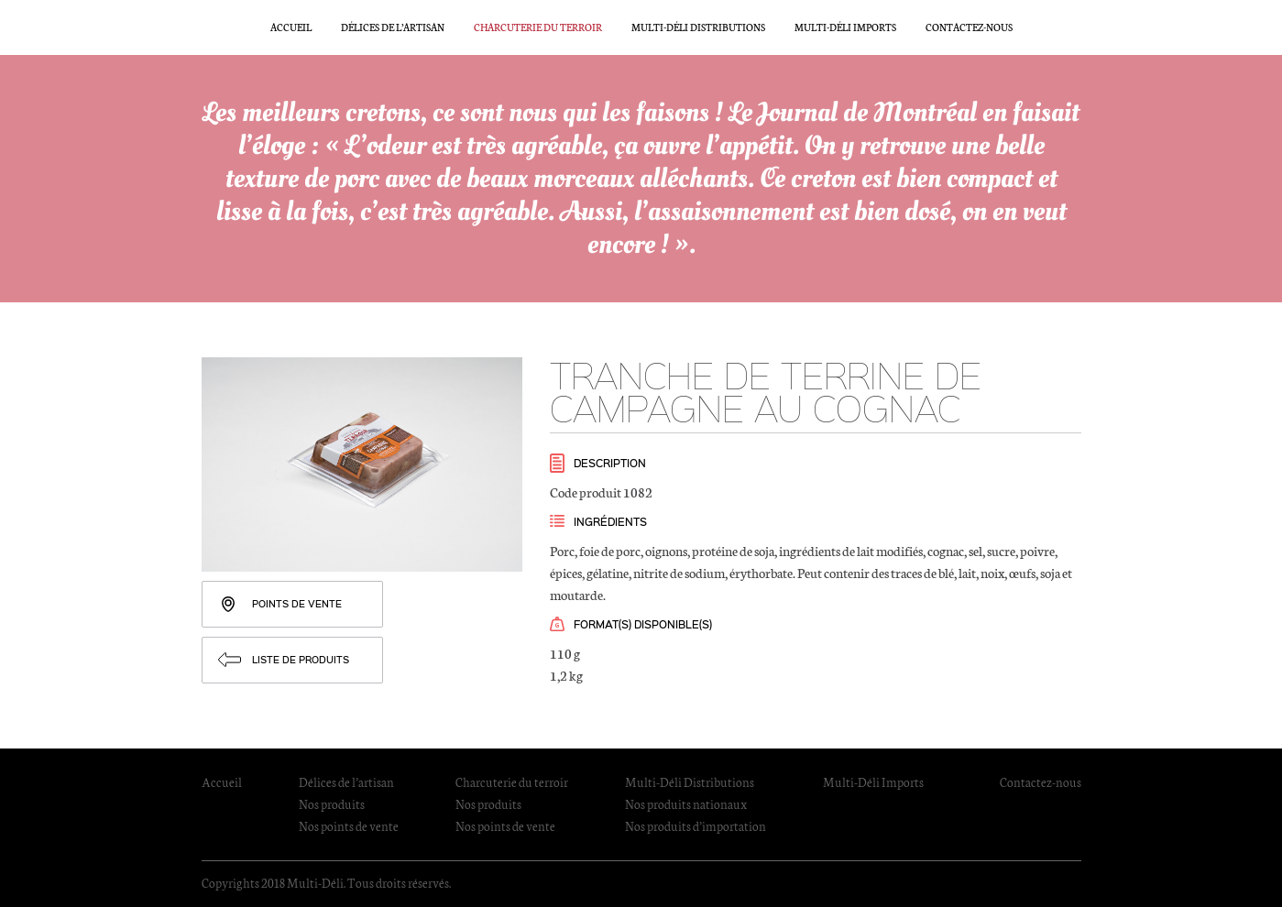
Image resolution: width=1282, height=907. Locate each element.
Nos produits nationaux (686, 804)
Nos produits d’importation (695, 826)
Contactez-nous (969, 27)
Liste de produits (300, 659)
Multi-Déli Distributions (698, 27)
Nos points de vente (349, 826)
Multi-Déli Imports (845, 27)
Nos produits (332, 804)
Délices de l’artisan (392, 27)
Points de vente (297, 603)
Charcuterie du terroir (538, 27)
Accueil (291, 27)
